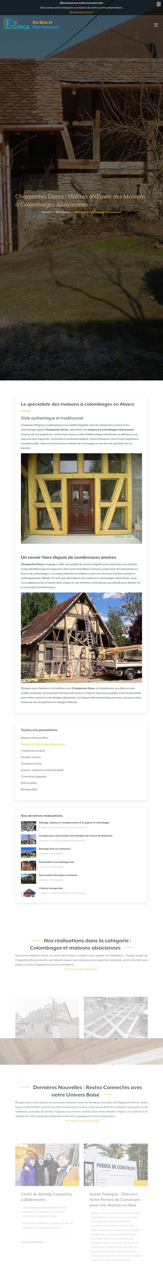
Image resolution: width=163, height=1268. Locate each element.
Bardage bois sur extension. (55, 849)
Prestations (63, 212)
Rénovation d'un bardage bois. (57, 862)
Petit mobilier (29, 782)
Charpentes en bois (33, 750)
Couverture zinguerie (33, 776)
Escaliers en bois (31, 757)
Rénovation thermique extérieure (58, 875)
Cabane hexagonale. (51, 888)
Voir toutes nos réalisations (81, 982)
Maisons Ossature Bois (34, 737)
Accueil (46, 212)
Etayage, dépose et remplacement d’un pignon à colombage (74, 822)
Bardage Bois (29, 789)
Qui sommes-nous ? (81, 12)
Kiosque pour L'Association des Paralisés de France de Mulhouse (76, 835)
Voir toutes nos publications (81, 1133)
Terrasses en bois (31, 763)
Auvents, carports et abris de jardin (42, 769)
